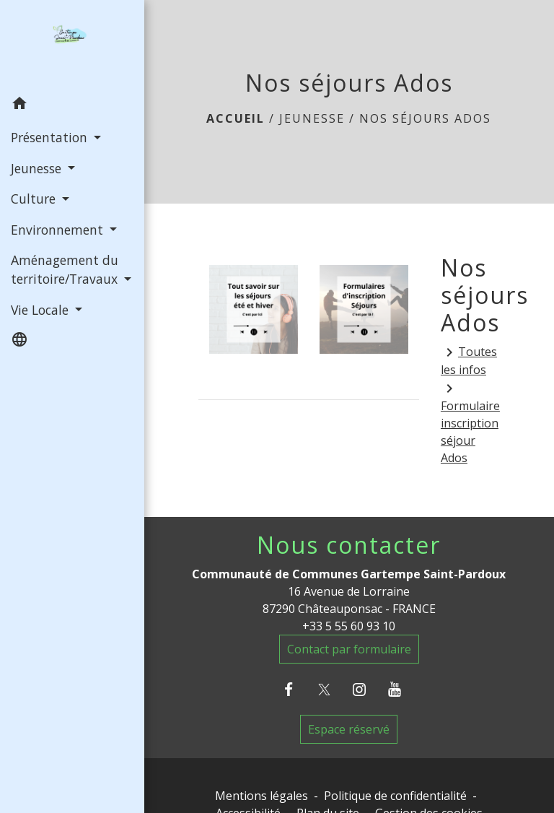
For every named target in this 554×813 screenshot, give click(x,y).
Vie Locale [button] (41, 309)
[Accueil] (72, 45)
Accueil (235, 118)
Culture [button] (35, 198)
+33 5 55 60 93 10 (348, 626)
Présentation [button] (51, 137)
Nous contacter (349, 545)
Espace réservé (349, 729)
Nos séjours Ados (425, 118)
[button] (72, 105)
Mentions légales (261, 796)
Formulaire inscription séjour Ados (470, 423)
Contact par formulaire (349, 649)
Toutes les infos (469, 361)
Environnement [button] (59, 229)
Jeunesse (312, 118)
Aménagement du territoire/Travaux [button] (66, 269)
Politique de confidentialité (395, 796)
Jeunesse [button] (38, 168)
